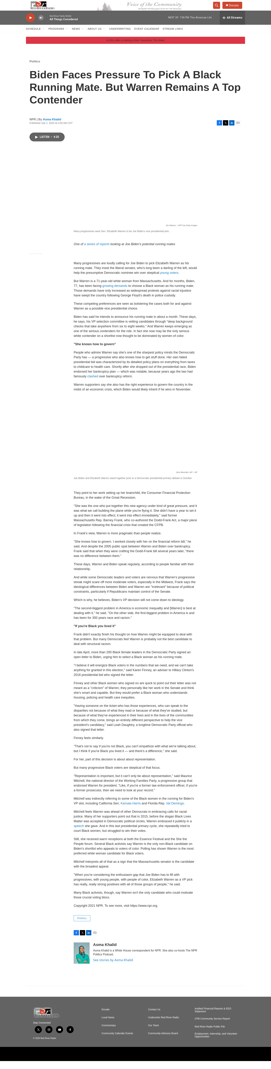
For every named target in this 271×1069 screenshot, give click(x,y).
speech (79, 834)
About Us (95, 36)
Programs (56, 36)
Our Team (153, 1033)
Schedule (33, 36)
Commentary (109, 1033)
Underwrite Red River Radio (163, 1025)
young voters (169, 280)
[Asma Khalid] (82, 961)
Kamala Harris (131, 811)
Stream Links (173, 36)
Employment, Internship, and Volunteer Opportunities (216, 1043)
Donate (236, 9)
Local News (108, 1025)
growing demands (114, 294)
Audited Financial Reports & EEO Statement (213, 1018)
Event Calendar (146, 36)
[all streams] (232, 26)
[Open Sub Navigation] (43, 36)
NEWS (76, 36)
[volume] (41, 26)
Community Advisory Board (163, 1041)
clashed (92, 384)
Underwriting (120, 36)
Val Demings (175, 811)
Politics (35, 69)
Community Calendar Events (117, 1041)
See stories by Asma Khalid (113, 968)
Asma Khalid (52, 127)
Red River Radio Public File (210, 1034)
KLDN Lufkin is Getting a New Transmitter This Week (136, 48)
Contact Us (154, 1017)
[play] (30, 26)
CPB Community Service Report (212, 1026)
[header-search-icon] (218, 9)
